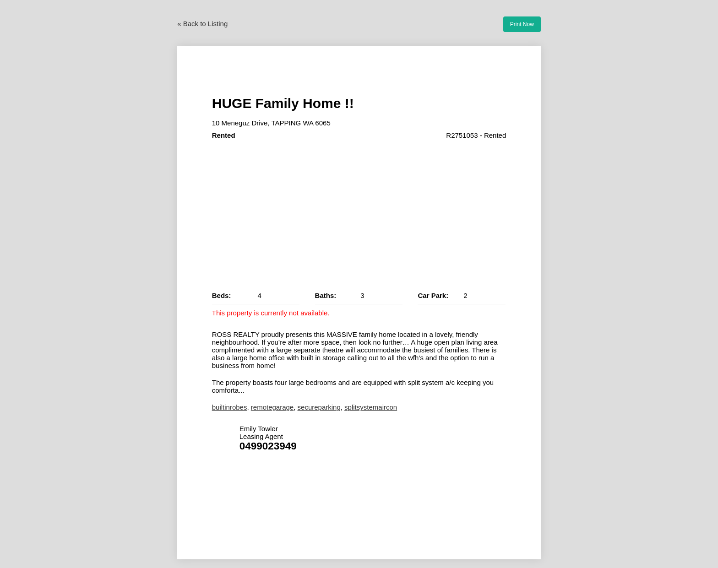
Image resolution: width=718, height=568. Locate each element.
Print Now (522, 24)
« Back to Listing (202, 23)
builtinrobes (229, 407)
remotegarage (272, 407)
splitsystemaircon (370, 407)
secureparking (319, 407)
